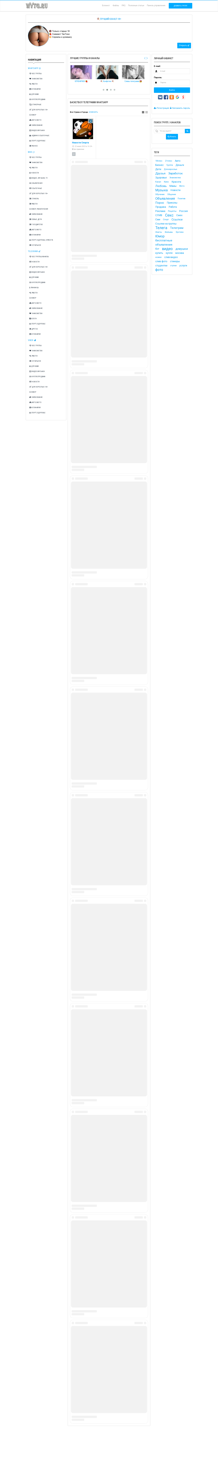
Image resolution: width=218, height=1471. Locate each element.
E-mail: (157, 66)
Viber (32, 340)
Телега (161, 228)
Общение (171, 194)
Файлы (116, 5)
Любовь (161, 186)
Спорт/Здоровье (37, 141)
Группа (170, 165)
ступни (173, 265)
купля (169, 252)
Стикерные (35, 105)
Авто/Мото (35, 120)
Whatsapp (34, 68)
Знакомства (35, 79)
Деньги (180, 164)
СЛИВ (158, 215)
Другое (33, 329)
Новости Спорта (80, 142)
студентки (161, 265)
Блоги (33, 319)
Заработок (175, 173)
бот (157, 248)
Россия (183, 211)
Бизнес (159, 164)
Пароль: (158, 77)
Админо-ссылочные (39, 136)
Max (31, 152)
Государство (36, 224)
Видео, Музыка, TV (38, 178)
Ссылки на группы (166, 223)
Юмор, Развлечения (38, 209)
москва (179, 252)
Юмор (32, 115)
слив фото (161, 261)
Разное (33, 146)
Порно (159, 202)
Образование (36, 125)
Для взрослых (170, 169)
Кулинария (35, 89)
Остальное (35, 245)
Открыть (184, 45)
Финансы (34, 288)
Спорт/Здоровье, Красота (41, 240)
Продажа (160, 206)
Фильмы (169, 232)
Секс (169, 215)
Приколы (172, 202)
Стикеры (34, 199)
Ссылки (177, 219)
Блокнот (106, 5)
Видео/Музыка (36, 130)
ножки (158, 257)
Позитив (181, 198)
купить (159, 252)
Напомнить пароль (180, 108)
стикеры (175, 261)
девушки (181, 248)
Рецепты (172, 211)
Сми (157, 219)
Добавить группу (180, 6)
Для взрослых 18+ (38, 110)
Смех (179, 215)
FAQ (123, 5)
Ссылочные (35, 188)
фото (159, 270)
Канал (158, 182)
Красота (176, 181)
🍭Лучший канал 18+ (109, 18)
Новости (34, 173)
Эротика (179, 232)
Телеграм (176, 228)
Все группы (35, 74)
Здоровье (161, 177)
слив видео (171, 257)
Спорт (166, 219)
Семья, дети (35, 219)
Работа (33, 84)
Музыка (161, 190)
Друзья (160, 173)
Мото (182, 186)
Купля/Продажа (37, 99)
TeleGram (34, 251)
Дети (158, 169)
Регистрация (161, 108)
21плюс (168, 161)
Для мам (34, 94)
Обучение (160, 194)
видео (167, 249)
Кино (166, 182)
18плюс (158, 161)
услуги (183, 265)
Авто (177, 160)
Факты (158, 232)
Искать (172, 136)
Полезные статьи (136, 5)
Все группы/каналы (39, 257)
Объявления (35, 183)
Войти (172, 90)
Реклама (160, 211)
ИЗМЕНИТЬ (93, 112)
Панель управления (156, 5)
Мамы (173, 185)
